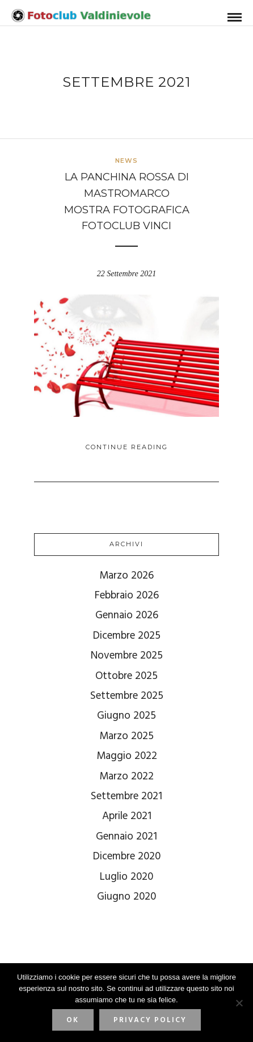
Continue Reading (127, 447)
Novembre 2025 (127, 655)
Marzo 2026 (126, 575)
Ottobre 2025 (126, 676)
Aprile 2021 (126, 816)
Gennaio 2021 (126, 836)
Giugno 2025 (126, 715)
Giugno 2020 (126, 896)
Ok (72, 1020)
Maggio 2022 (126, 756)
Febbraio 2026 (127, 595)
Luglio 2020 (126, 876)
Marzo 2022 (126, 776)
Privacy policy (150, 1020)
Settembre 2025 (126, 695)
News (126, 160)
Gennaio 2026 (126, 615)
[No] (238, 1003)
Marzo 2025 (126, 736)
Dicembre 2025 (127, 635)
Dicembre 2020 (127, 856)
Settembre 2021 (126, 796)
